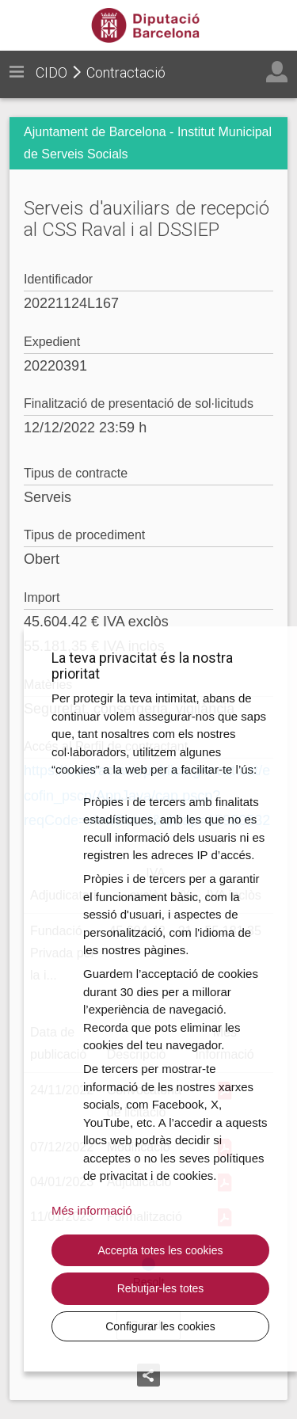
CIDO (51, 72)
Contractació (126, 72)
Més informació (91, 1210)
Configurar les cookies (160, 1326)
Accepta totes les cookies (160, 1250)
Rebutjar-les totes (160, 1288)
